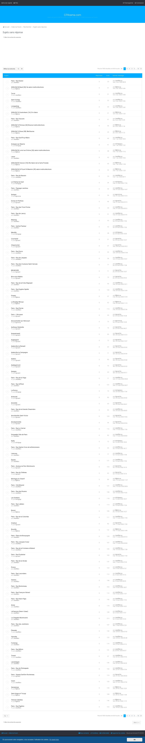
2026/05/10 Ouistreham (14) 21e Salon (24, 112)
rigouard (17, 202)
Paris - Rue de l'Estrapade (19, 668)
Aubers (13, 359)
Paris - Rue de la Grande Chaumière (23, 409)
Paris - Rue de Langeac (19, 258)
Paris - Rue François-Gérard (20, 592)
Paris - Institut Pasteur (18, 226)
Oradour (14, 523)
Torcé (13, 93)
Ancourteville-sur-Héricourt (20, 321)
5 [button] (134, 68)
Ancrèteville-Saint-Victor (19, 416)
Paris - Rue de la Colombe (20, 517)
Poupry (13, 295)
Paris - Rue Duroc (17, 251)
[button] (121, 69)
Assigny (13, 371)
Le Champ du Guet (17, 182)
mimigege (18, 145)
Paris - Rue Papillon (17, 706)
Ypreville (14, 637)
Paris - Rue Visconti (17, 119)
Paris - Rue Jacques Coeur (20, 542)
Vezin (13, 681)
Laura (13, 157)
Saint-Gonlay (15, 100)
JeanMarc (16, 82)
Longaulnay (15, 106)
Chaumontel (15, 245)
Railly (13, 441)
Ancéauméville (16, 422)
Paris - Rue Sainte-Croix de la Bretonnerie (25, 447)
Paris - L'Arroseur (17, 314)
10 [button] (138, 68)
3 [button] (129, 68)
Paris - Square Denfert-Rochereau (22, 674)
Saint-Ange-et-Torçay (18, 693)
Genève (13, 580)
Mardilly (14, 232)
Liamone (14, 453)
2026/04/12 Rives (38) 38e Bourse (22, 131)
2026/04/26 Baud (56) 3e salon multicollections (27, 87)
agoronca (18, 196)
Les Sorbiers (15, 498)
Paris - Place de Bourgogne (20, 536)
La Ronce (14, 390)
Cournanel (14, 239)
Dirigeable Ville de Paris (19, 434)
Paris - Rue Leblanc (17, 504)
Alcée (13, 605)
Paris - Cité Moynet (17, 485)
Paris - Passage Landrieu (19, 188)
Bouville (13, 529)
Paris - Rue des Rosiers (19, 491)
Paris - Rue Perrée (17, 308)
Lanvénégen (15, 662)
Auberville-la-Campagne (19, 352)
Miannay (14, 220)
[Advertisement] (72, 53)
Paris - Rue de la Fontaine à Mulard (23, 548)
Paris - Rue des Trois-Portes (20, 207)
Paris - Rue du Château (19, 472)
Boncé (13, 510)
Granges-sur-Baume (18, 144)
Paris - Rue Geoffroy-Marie (20, 138)
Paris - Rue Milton (17, 649)
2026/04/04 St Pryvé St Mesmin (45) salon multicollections (31, 169)
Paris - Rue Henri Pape (18, 599)
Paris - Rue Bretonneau (19, 586)
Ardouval (14, 397)
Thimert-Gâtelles (17, 700)
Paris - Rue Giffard (17, 384)
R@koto (17, 89)
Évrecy (13, 567)
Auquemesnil (15, 333)
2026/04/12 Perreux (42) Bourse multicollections (27, 125)
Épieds (13, 460)
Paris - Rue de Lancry (18, 213)
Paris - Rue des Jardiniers (20, 624)
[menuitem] (15, 3)
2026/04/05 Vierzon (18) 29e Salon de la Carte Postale (29, 163)
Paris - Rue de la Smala (19, 561)
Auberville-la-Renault (18, 346)
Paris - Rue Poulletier (18, 554)
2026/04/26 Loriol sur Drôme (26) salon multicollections (30, 150)
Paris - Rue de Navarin (18, 175)
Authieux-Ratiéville (17, 327)
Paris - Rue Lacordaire (18, 573)
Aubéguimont (15, 365)
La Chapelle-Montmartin (19, 618)
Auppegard (15, 340)
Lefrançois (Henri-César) (19, 611)
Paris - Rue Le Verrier (18, 428)
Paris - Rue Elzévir (17, 81)
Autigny (13, 194)
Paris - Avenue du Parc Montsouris (23, 466)
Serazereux (15, 687)
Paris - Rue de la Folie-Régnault (21, 283)
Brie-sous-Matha (16, 277)
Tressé (13, 656)
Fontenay (14, 643)
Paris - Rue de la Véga (18, 378)
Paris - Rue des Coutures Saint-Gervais (24, 264)
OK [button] (135, 739)
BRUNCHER (15, 270)
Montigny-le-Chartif (18, 479)
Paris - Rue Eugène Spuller (20, 289)
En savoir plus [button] (54, 739)
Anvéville (14, 403)
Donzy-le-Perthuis (17, 201)
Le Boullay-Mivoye (17, 302)
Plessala (14, 630)
